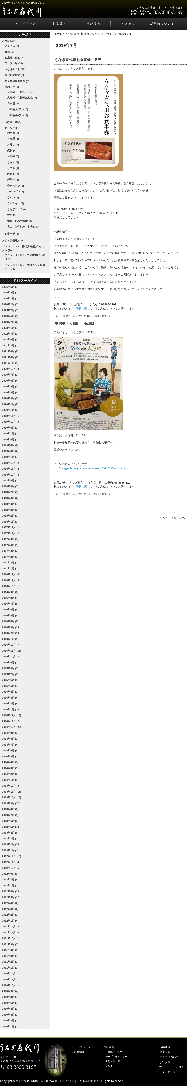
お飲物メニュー (113, 1066)
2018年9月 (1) (10, 480)
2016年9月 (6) (10, 592)
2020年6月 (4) (10, 380)
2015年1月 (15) (11, 709)
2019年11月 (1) (11, 415)
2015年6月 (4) (10, 680)
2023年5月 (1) (10, 316)
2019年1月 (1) (10, 456)
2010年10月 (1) (11, 985)
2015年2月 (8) (10, 703)
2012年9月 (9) (10, 873)
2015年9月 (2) (10, 662)
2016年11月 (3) (11, 580)
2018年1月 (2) (10, 521)
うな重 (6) (13, 138)
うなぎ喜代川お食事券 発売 (78, 60)
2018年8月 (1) (10, 486)
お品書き (59, 24)
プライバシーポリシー (173, 1067)
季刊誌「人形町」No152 (74, 324)
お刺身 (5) (13, 156)
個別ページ (108, 315)
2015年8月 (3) (10, 668)
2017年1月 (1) (10, 568)
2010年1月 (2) (10, 1026)
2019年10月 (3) (11, 421)
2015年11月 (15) (11, 650)
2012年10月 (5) (11, 867)
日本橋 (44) (13, 103)
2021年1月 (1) (10, 363)
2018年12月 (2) (11, 462)
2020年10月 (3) (11, 369)
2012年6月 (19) (11, 891)
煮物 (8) (11, 150)
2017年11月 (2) (11, 533)
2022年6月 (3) (10, 339)
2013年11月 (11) (11, 791)
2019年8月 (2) (10, 427)
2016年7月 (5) (10, 603)
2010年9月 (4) (10, 991)
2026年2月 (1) (10, 304)
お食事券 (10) (12, 233)
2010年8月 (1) (10, 996)
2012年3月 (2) (10, 909)
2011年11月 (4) (11, 932)
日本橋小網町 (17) (17, 115)
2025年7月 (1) (10, 310)
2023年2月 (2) (10, 322)
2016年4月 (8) (10, 621)
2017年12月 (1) (11, 527)
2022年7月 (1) (10, 333)
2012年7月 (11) (11, 885)
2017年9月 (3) (10, 539)
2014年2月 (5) (10, 773)
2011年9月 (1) (10, 944)
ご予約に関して (83, 308)
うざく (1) (13, 162)
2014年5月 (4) (10, 756)
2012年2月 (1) (10, 914)
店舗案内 (93, 24)
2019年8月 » (179, 504)
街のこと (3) (12, 86)
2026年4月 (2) (10, 292)
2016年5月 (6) (10, 615)
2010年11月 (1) (11, 979)
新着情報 (79, 1052)
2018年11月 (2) (11, 468)
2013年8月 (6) (10, 809)
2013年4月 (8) (10, 832)
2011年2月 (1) (10, 961)
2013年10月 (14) (11, 797)
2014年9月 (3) (10, 732)
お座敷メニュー (113, 1051)
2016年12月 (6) (11, 574)
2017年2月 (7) (10, 562)
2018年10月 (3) (11, 474)
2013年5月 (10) (11, 826)
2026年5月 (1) (10, 286)
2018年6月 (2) (10, 498)
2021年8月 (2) (10, 345)
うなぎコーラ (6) (17, 209)
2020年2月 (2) (10, 404)
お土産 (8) (13, 132)
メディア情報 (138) (13, 240)
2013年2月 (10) (11, 844)
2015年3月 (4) (10, 697)
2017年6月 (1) (10, 545)
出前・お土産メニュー (117, 1061)
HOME (58, 33)
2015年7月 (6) (10, 674)
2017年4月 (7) (10, 550)
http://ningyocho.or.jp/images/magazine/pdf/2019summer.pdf (91, 468)
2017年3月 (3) (10, 556)
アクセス (128, 24)
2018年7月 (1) (10, 492)
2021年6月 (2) (10, 351)
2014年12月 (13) (11, 715)
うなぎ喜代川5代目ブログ (81, 33)
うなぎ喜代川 (63, 315)
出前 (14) (10, 51)
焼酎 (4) (11, 214)
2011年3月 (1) (10, 955)
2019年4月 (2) (10, 445)
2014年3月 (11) (11, 768)
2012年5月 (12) (11, 897)
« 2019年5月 (126, 504)
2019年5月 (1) (10, 439)
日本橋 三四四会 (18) (20, 91)
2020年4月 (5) (10, 392)
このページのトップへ (173, 518)
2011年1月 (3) (10, 967)
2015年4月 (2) (10, 691)
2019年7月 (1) (10, 433)
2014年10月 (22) (11, 726)
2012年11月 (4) (11, 862)
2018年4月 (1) (10, 503)
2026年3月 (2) (10, 298)
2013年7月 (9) (10, 815)
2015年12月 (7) (11, 644)
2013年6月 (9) (10, 820)
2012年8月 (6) (10, 879)
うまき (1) (13, 168)
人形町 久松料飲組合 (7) (22, 97)
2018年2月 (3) (10, 515)
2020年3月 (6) (10, 398)
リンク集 (164, 1062)
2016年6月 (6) (10, 609)
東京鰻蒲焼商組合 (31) (18, 81)
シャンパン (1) (15, 191)
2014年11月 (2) (11, 721)
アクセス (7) (12, 45)
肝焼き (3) (13, 179)
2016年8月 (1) (10, 597)
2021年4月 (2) (10, 357)
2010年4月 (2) (10, 1008)
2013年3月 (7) (10, 838)
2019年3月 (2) (10, 451)
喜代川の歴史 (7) (14, 75)
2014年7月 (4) (10, 744)
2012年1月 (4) (10, 920)
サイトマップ (167, 1072)
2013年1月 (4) (10, 850)
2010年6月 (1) (10, 1002)
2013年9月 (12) (11, 803)
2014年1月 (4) (10, 779)
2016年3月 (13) (11, 627)
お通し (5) (13, 144)
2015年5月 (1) (10, 685)
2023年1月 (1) (10, 327)
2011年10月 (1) (11, 938)
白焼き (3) (13, 174)
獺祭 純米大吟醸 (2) (19, 220)
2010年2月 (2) (10, 1020)
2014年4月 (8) (10, 762)
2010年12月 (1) (11, 973)
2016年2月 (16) (11, 633)
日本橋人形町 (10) (17, 109)
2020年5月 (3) (10, 386)
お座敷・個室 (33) (15, 57)
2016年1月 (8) (10, 639)
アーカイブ (108, 33)
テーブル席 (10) (14, 63)
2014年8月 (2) (10, 738)
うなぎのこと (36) (15, 69)
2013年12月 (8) (11, 785)
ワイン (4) (13, 197)
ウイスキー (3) (15, 203)
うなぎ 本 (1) (13, 122)
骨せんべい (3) (15, 185)
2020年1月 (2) (10, 409)
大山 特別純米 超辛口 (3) (23, 226)
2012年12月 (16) (11, 856)
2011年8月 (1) (10, 950)
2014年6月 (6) (10, 750)
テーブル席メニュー (116, 1056)
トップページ (21, 24)
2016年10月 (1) (11, 586)
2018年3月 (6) (10, 509)
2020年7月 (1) (10, 374)
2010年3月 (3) (10, 1014)
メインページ (144, 504)
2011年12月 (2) (11, 926)
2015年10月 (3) (11, 656)
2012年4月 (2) (10, 903)
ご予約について (166, 24)
